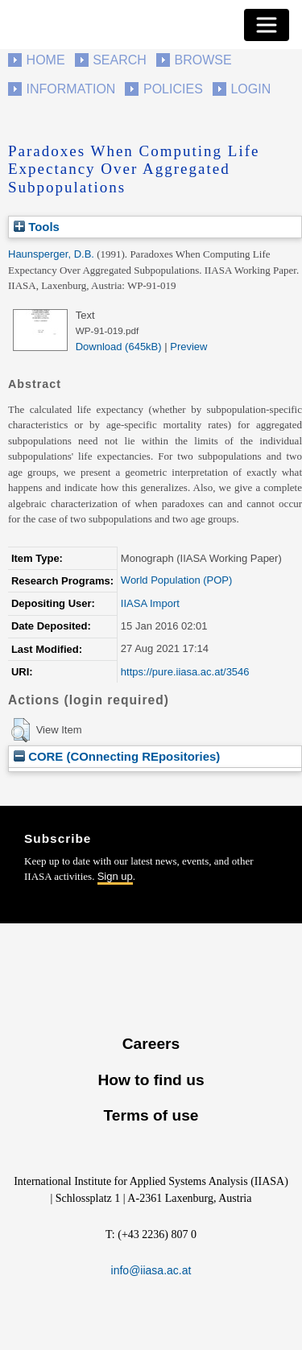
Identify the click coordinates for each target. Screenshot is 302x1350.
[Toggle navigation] (266, 25)
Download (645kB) (119, 347)
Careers (151, 1043)
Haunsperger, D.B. (51, 254)
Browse (202, 60)
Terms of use (150, 1115)
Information (71, 89)
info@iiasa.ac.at (151, 1270)
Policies (173, 89)
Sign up (115, 876)
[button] (20, 730)
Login (250, 89)
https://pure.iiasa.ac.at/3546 (185, 672)
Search (120, 60)
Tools (37, 226)
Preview (188, 347)
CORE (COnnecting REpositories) (117, 756)
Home (46, 60)
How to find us (150, 1079)
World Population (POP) (177, 580)
